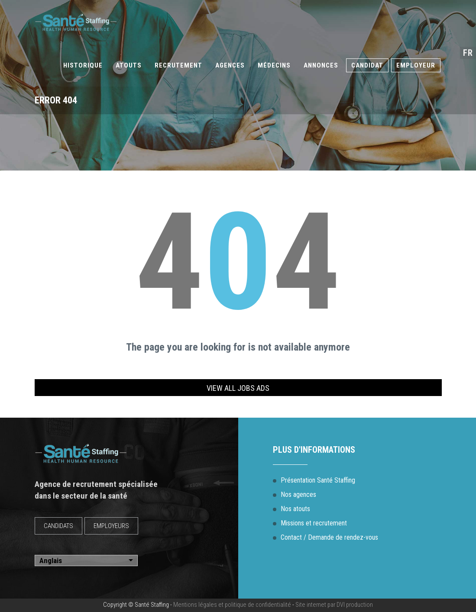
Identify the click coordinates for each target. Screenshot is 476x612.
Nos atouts (295, 509)
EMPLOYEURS (111, 526)
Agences (230, 65)
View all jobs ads (238, 388)
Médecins (274, 65)
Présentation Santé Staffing (318, 480)
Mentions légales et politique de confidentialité (232, 605)
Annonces (321, 65)
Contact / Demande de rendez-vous (329, 537)
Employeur (415, 65)
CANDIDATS (58, 526)
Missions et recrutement (314, 523)
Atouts (129, 65)
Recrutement (178, 65)
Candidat (367, 65)
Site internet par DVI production (334, 605)
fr (468, 53)
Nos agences (298, 494)
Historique (83, 65)
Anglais (50, 560)
